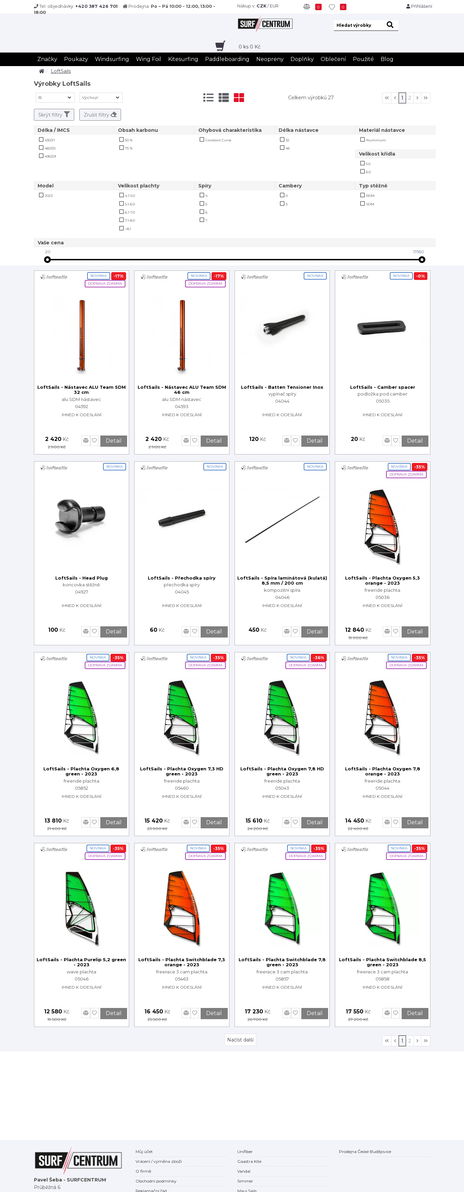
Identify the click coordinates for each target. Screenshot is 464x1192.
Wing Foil (148, 59)
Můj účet (144, 1151)
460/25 (50, 148)
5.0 (368, 164)
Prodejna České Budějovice (365, 1151)
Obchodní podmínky (156, 1181)
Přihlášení (419, 6)
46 (288, 148)
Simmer (245, 1181)
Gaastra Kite (249, 1161)
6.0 (368, 172)
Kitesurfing (183, 59)
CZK (261, 5)
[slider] (47, 259)
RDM (370, 196)
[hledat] (391, 25)
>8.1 (128, 229)
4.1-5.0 (130, 196)
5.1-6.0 (130, 204)
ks (250, 47)
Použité (363, 59)
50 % (129, 140)
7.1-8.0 (130, 220)
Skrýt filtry (54, 114)
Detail (114, 441)
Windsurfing (112, 59)
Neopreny (270, 59)
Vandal (243, 1171)
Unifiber (245, 1151)
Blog (387, 59)
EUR (274, 5)
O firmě (143, 1171)
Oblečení (333, 59)
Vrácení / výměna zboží (159, 1161)
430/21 (50, 140)
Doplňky (302, 59)
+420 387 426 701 (96, 6)
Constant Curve (218, 140)
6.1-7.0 (130, 212)
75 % (129, 148)
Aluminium (376, 140)
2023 (49, 196)
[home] (41, 71)
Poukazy (76, 59)
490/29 (50, 156)
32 (287, 140)
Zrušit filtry (100, 114)
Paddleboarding (227, 59)
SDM (370, 204)
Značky (47, 59)
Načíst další (240, 1040)
